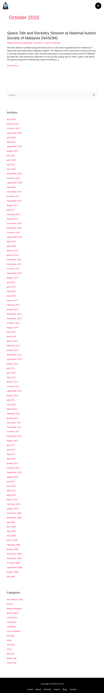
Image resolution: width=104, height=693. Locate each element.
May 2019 (11, 168)
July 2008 (11, 574)
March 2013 (12, 380)
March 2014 (12, 340)
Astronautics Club (15, 597)
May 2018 (11, 186)
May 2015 (11, 290)
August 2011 (12, 439)
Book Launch (13, 610)
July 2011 (11, 443)
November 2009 (14, 515)
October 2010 (13, 466)
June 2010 (11, 484)
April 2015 (11, 295)
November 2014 (14, 317)
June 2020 (11, 159)
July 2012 (11, 398)
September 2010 (14, 470)
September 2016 (14, 236)
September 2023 (14, 132)
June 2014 (11, 331)
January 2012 (12, 416)
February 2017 (13, 213)
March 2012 (12, 407)
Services (47, 687)
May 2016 (11, 240)
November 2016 (14, 227)
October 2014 (13, 322)
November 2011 (14, 425)
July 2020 (11, 155)
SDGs (9, 647)
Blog (64, 687)
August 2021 (12, 150)
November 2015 (14, 263)
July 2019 (11, 164)
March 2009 (12, 538)
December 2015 (14, 258)
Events (57, 687)
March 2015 (12, 299)
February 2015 (13, 303)
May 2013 (11, 376)
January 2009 (12, 547)
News (9, 638)
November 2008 (14, 556)
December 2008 (14, 552)
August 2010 (12, 475)
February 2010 (13, 502)
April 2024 (11, 119)
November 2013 (14, 353)
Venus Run (11, 660)
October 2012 (13, 385)
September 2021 (14, 146)
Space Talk (12, 656)
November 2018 (14, 173)
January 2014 (12, 349)
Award (10, 602)
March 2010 (12, 497)
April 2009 (11, 533)
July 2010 (11, 479)
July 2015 (11, 281)
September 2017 (14, 200)
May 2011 (11, 452)
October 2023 (13, 128)
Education (11, 620)
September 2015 (14, 272)
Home (30, 687)
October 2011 (13, 430)
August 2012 (12, 394)
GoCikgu (10, 633)
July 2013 (11, 367)
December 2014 (14, 313)
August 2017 (12, 204)
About (38, 687)
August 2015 (12, 276)
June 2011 (11, 448)
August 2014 (12, 326)
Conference (12, 615)
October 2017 (13, 195)
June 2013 (11, 371)
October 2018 (13, 177)
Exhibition (11, 624)
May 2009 (11, 529)
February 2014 (13, 344)
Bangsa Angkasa (14, 606)
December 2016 (14, 222)
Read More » (13, 65)
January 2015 (12, 308)
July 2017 (11, 209)
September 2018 (14, 182)
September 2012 (14, 389)
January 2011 (12, 461)
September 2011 (14, 434)
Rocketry (38, 42)
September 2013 (14, 358)
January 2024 (12, 123)
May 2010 (11, 488)
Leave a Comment (52, 42)
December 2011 (14, 421)
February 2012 (13, 412)
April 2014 (11, 335)
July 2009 (11, 520)
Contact (72, 687)
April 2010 (11, 493)
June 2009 (11, 524)
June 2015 (11, 285)
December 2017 (14, 191)
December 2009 (14, 511)
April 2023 (11, 137)
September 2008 (14, 565)
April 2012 (11, 403)
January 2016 (12, 254)
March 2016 (12, 249)
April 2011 (11, 457)
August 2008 (12, 570)
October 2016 (13, 231)
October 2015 (13, 267)
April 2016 (11, 245)
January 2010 (12, 506)
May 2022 (11, 141)
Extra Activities (13, 629)
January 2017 (12, 218)
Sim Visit (10, 651)
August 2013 (12, 362)
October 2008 (13, 560)
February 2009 (13, 542)
